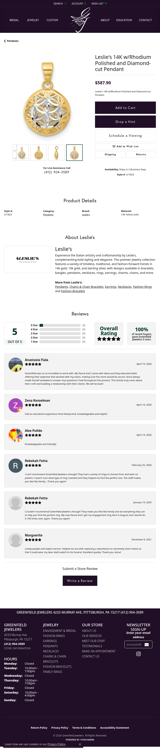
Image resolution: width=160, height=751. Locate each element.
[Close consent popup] (80, 744)
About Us (89, 631)
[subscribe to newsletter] (146, 644)
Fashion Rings (142, 287)
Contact (145, 20)
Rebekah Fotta (36, 461)
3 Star (34, 333)
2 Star (34, 337)
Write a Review (80, 580)
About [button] (105, 20)
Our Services (92, 636)
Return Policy (39, 727)
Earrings (110, 287)
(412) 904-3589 (57, 172)
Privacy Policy (59, 727)
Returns (141, 154)
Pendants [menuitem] (50, 646)
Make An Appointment (98, 651)
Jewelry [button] (33, 20)
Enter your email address (138, 635)
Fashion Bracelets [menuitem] (57, 667)
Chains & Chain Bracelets (86, 287)
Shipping (110, 154)
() (83, 325)
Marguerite (34, 535)
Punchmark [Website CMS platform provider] (87, 739)
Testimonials (92, 646)
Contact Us (90, 656)
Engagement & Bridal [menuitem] (59, 631)
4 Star (34, 329)
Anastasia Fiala (36, 360)
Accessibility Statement (114, 727)
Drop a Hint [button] (126, 121)
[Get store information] (17, 648)
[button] (60, 3)
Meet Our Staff (93, 641)
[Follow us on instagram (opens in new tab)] (138, 654)
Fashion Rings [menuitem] (54, 636)
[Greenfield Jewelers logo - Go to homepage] (80, 20)
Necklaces (124, 287)
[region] (47, 99)
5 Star (34, 325)
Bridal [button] (14, 20)
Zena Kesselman (37, 400)
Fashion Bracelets (73, 291)
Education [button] (124, 20)
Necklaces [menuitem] (51, 651)
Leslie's (86, 214)
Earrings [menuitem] (50, 641)
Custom (52, 20)
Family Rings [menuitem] (52, 672)
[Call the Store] (14, 644)
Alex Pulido (33, 431)
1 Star (34, 341)
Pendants (13, 41)
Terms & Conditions (84, 727)
